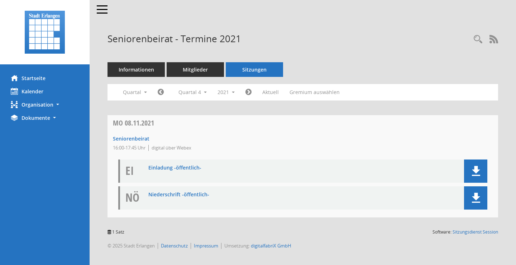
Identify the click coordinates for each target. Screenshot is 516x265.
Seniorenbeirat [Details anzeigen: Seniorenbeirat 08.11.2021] (131, 138)
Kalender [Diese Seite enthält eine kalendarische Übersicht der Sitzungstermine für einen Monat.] (27, 91)
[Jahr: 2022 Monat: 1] (248, 92)
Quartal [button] (135, 92)
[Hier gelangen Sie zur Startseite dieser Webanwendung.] (45, 32)
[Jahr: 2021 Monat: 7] (160, 92)
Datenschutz (174, 245)
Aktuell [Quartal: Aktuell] (270, 92)
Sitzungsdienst (475, 232)
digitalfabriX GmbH (271, 245)
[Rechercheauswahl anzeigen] (478, 39)
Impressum (206, 245)
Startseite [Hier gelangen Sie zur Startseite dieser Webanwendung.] (28, 78)
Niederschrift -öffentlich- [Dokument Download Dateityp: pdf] (178, 195)
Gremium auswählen (315, 92)
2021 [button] (226, 92)
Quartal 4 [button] (192, 92)
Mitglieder (195, 69)
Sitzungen (254, 69)
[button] (45, 104)
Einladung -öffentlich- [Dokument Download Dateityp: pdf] (174, 168)
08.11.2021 (133, 123)
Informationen (136, 69)
